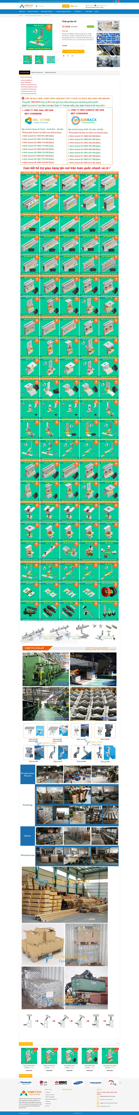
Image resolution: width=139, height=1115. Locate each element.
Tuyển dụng (88, 11)
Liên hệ (97, 11)
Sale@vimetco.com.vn (101, 5)
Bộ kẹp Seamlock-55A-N (49, 1065)
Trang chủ (22, 11)
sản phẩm (74, 6)
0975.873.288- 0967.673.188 (110, 1103)
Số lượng (64, 45)
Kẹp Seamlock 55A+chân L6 (109, 1065)
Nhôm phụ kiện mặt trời (64, 12)
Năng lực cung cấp (33, 11)
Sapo (81, 1113)
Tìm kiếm (66, 6)
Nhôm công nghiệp (47, 12)
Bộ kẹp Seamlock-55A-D (29, 1065)
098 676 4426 (90, 5)
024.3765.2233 (109, 1099)
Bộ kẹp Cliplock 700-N (69, 1065)
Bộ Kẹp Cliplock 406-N (89, 1065)
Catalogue (79, 12)
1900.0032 (102, 1099)
